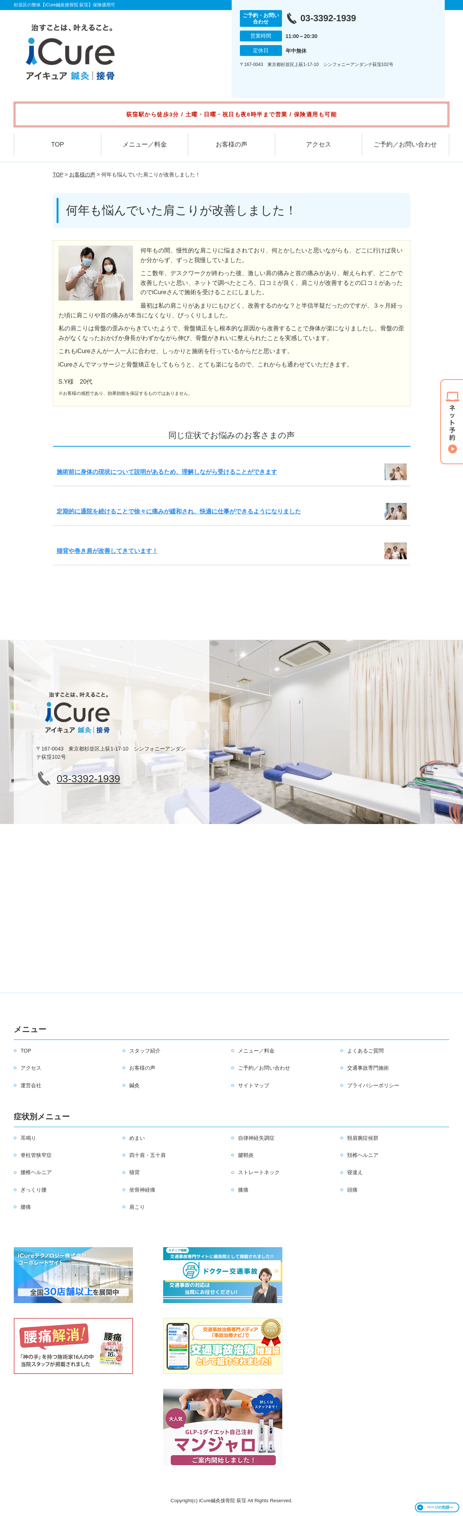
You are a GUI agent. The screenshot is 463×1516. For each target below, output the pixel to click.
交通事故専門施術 (368, 1068)
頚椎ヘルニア (362, 1155)
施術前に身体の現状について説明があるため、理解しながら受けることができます (167, 472)
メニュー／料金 (145, 144)
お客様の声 (231, 144)
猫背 (134, 1172)
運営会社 (30, 1085)
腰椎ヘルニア (36, 1172)
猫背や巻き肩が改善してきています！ (107, 551)
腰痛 (25, 1207)
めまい (137, 1138)
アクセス (318, 144)
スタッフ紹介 (145, 1051)
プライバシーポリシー (373, 1085)
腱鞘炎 (246, 1155)
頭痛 (352, 1190)
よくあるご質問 (365, 1051)
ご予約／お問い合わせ (405, 144)
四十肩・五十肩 (147, 1155)
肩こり (137, 1207)
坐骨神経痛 (142, 1190)
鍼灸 (134, 1085)
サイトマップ (253, 1085)
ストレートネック (259, 1172)
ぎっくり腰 (33, 1190)
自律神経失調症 (256, 1138)
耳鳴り (28, 1138)
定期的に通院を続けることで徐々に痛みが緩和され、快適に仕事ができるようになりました (179, 511)
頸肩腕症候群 (362, 1138)
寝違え (355, 1172)
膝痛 (243, 1190)
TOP (57, 144)
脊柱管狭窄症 (36, 1155)
